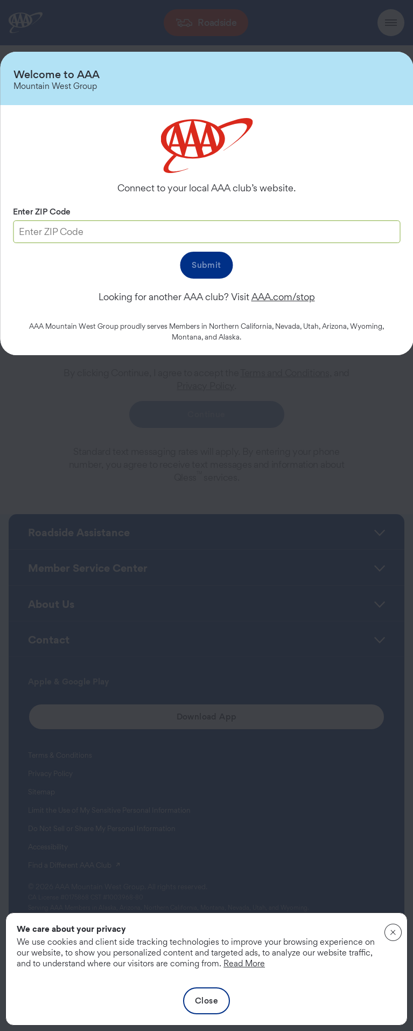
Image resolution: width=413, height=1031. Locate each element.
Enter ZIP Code (42, 211)
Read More (244, 963)
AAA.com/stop (283, 296)
